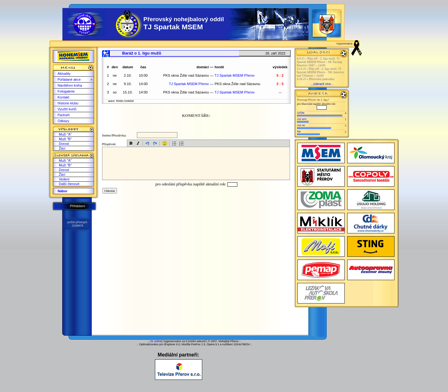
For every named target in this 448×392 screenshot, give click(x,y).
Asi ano (301, 119)
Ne (299, 131)
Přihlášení (77, 206)
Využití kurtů (67, 109)
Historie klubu (68, 103)
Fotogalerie (66, 91)
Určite (301, 112)
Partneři (64, 115)
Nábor (63, 191)
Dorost (64, 144)
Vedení (64, 179)
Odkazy (63, 121)
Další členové (69, 184)
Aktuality (64, 73)
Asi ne (301, 125)
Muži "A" (65, 134)
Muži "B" (65, 139)
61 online (156, 341)
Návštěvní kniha (70, 85)
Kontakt (63, 97)
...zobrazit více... (322, 84)
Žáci (62, 148)
